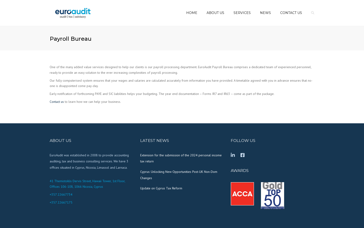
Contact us (291, 13)
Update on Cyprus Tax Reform (161, 188)
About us (215, 13)
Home (191, 13)
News (265, 13)
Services (242, 13)
